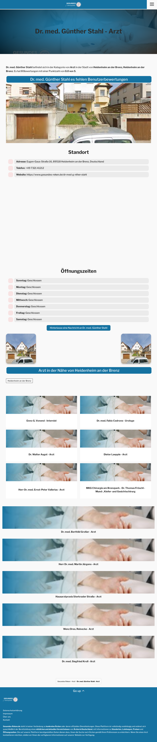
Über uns (7, 716)
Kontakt (6, 719)
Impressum (8, 713)
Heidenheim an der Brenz (19, 380)
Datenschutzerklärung (12, 710)
